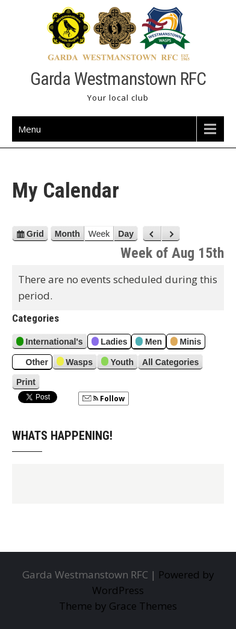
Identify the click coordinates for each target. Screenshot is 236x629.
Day (126, 234)
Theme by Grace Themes (118, 606)
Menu (29, 129)
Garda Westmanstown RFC (118, 78)
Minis (185, 343)
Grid (35, 234)
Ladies (110, 343)
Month (67, 234)
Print (28, 382)
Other (32, 363)
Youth (117, 363)
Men (148, 343)
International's (49, 343)
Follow (103, 398)
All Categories (170, 362)
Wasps (75, 363)
